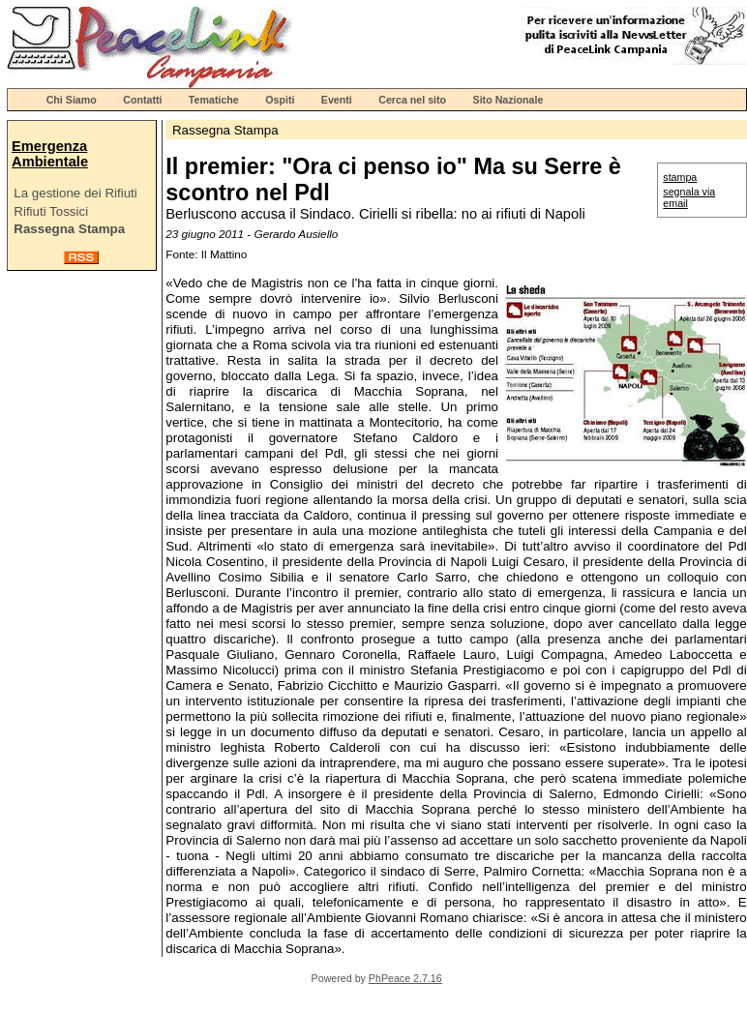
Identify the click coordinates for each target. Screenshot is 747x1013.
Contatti (142, 99)
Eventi (336, 99)
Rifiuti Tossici (51, 211)
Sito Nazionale (508, 99)
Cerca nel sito (412, 99)
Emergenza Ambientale (50, 153)
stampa (680, 177)
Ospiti (279, 99)
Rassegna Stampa (69, 229)
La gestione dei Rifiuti (75, 193)
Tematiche (214, 99)
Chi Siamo (71, 99)
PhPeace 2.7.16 (405, 978)
